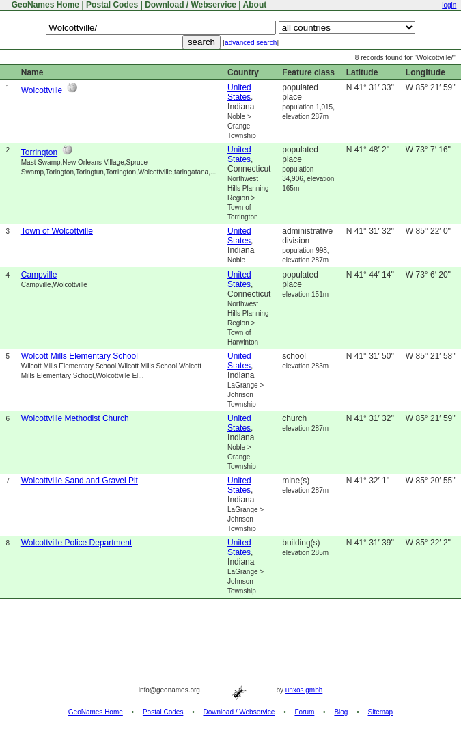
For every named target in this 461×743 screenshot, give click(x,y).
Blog (341, 712)
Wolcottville (41, 90)
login (449, 5)
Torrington (39, 152)
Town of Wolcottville (57, 231)
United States (239, 92)
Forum (304, 712)
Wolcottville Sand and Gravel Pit (79, 480)
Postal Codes (112, 5)
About (255, 5)
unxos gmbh (303, 690)
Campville (39, 275)
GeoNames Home (44, 5)
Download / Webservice (190, 5)
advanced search (251, 42)
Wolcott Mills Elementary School (79, 356)
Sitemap (380, 712)
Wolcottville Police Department (76, 543)
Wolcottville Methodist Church (75, 418)
